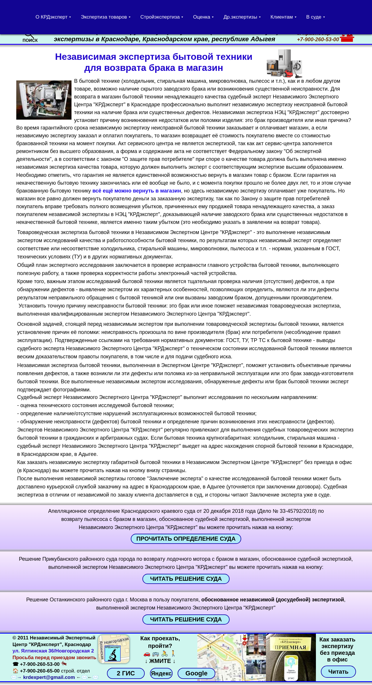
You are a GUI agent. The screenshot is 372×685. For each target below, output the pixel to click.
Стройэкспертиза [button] (160, 17)
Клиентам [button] (282, 17)
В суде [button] (313, 17)
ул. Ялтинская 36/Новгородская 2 (53, 651)
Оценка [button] (201, 17)
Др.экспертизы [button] (240, 17)
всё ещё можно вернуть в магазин (136, 191)
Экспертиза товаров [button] (104, 17)
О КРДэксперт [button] (51, 17)
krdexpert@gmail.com (49, 677)
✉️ (14, 677)
